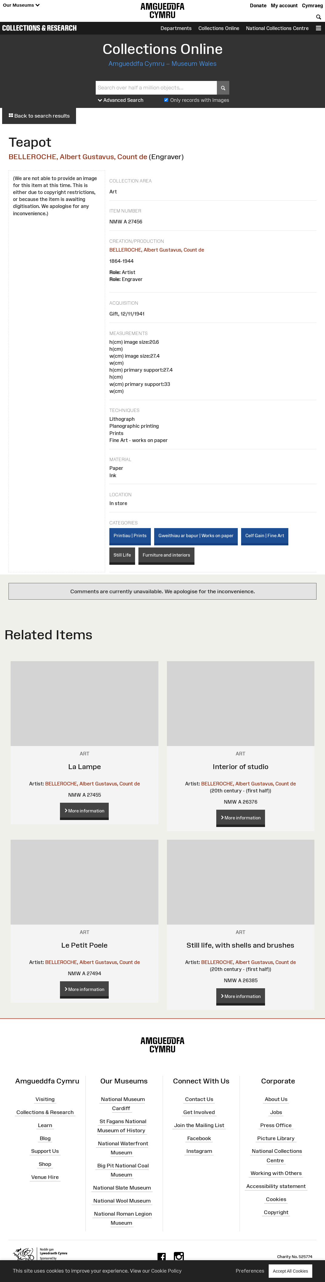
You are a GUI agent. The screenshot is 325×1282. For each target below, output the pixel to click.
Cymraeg (312, 5)
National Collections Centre (277, 28)
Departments (176, 28)
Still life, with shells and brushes (240, 945)
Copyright (276, 1212)
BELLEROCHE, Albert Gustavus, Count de (77, 156)
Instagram (199, 1151)
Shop (45, 1164)
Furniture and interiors (166, 554)
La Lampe (84, 766)
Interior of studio (240, 766)
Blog (45, 1138)
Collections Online (218, 28)
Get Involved (199, 1112)
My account (284, 5)
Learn (45, 1125)
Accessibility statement (276, 1186)
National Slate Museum (122, 1188)
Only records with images (199, 100)
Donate (258, 5)
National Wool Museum (122, 1201)
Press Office (276, 1125)
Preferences (250, 1271)
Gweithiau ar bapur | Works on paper (196, 535)
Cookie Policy (166, 1271)
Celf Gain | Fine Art (264, 535)
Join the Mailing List (199, 1125)
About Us (276, 1099)
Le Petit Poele (84, 945)
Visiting (45, 1099)
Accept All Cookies (290, 1271)
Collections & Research (39, 27)
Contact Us (199, 1099)
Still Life (122, 554)
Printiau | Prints (130, 535)
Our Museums (21, 5)
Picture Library (276, 1138)
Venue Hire (45, 1177)
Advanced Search (121, 100)
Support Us (45, 1151)
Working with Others (276, 1173)
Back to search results (39, 116)
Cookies (276, 1199)
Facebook (199, 1138)
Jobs (276, 1112)
